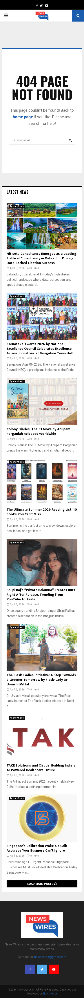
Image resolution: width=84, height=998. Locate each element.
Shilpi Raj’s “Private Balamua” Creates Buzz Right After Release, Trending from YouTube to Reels (41, 594)
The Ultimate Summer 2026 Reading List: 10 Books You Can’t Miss (42, 512)
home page (23, 117)
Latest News (17, 192)
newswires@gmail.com (50, 957)
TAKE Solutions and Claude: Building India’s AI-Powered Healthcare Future (41, 768)
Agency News (17, 206)
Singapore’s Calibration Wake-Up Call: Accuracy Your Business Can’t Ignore (37, 848)
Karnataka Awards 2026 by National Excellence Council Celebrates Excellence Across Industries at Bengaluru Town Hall (40, 348)
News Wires (50, 993)
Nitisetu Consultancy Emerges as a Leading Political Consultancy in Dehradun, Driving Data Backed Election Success (41, 258)
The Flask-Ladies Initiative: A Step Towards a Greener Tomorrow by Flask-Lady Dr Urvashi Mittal (41, 679)
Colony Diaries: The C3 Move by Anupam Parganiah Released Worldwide (38, 431)
